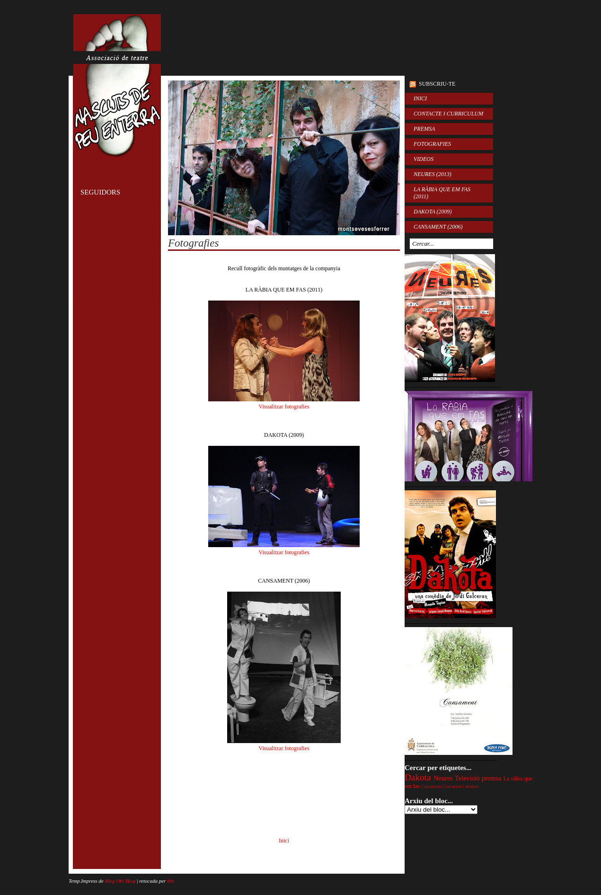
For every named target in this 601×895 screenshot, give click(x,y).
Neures (443, 778)
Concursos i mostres (460, 786)
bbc (171, 881)
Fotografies (193, 243)
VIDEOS (423, 159)
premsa (492, 778)
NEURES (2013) (432, 174)
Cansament (431, 786)
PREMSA (424, 128)
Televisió (467, 778)
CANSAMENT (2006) (438, 226)
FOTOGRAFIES (432, 144)
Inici (284, 840)
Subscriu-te (437, 83)
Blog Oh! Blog (120, 881)
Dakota (418, 777)
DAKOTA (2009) (433, 211)
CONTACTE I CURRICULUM (448, 113)
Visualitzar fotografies (284, 406)
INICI (420, 98)
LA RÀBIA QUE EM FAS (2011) (442, 193)
